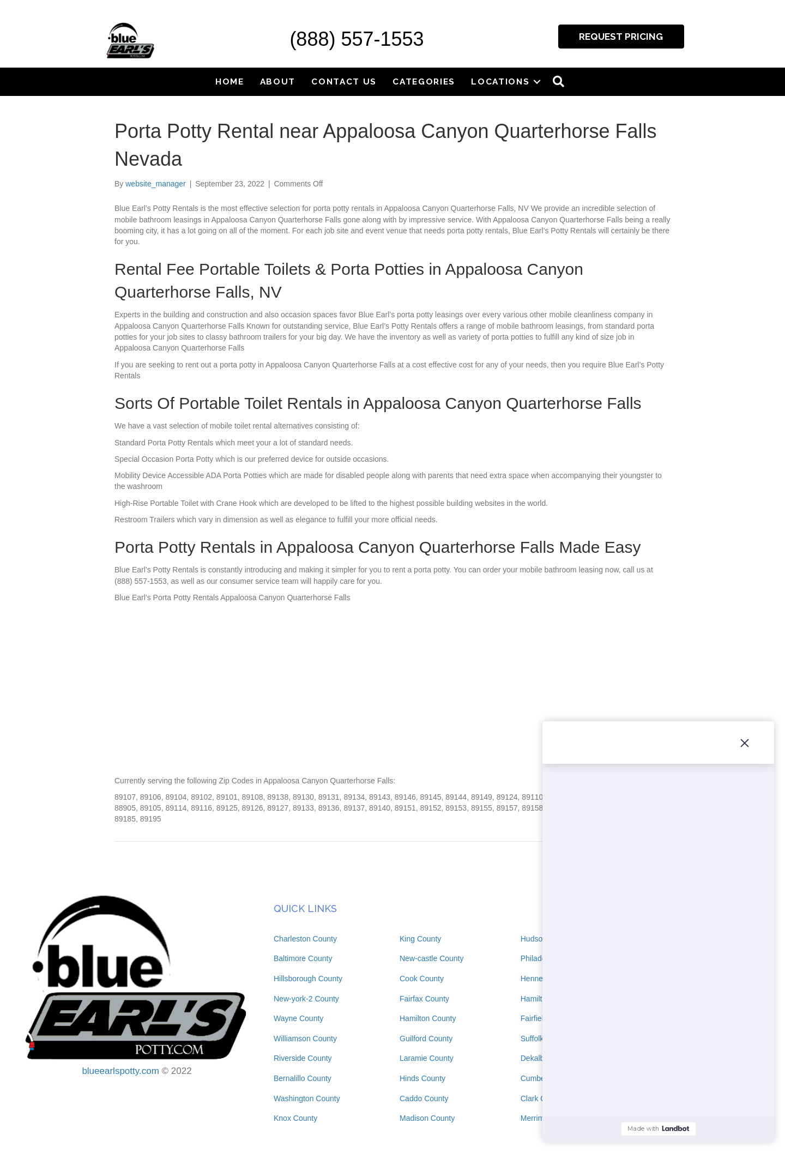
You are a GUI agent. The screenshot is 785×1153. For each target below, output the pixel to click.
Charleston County (305, 938)
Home (229, 81)
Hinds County (422, 1078)
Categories (423, 81)
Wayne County (298, 1018)
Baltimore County (303, 958)
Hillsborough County (308, 978)
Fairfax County (424, 998)
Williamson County (305, 1038)
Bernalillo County (302, 1078)
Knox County (295, 1118)
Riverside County (303, 1058)
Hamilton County (428, 1018)
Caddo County (424, 1098)
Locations (500, 81)
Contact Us (344, 81)
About (278, 81)
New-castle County (432, 958)
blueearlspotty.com (120, 1071)
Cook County (422, 978)
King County (420, 938)
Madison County (427, 1118)
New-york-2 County (306, 998)
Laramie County (427, 1058)
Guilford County (426, 1038)
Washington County (307, 1098)
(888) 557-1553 (356, 39)
